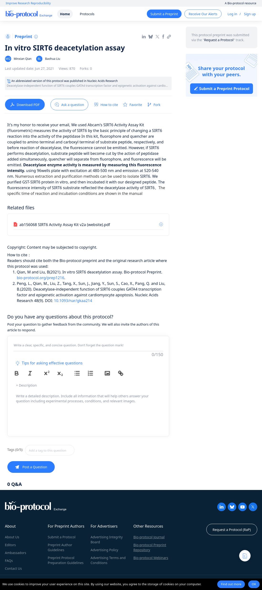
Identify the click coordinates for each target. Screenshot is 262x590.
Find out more (231, 584)
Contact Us (13, 568)
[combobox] (66, 450)
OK (254, 584)
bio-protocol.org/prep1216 (40, 277)
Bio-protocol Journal (149, 537)
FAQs (9, 560)
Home (65, 14)
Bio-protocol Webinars (150, 557)
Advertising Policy (104, 550)
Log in (232, 14)
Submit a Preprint (164, 14)
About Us (12, 537)
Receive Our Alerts (203, 14)
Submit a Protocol (62, 537)
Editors (10, 545)
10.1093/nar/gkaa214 (73, 300)
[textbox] (49, 450)
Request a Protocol (218, 40)
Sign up (250, 14)
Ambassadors (15, 552)
